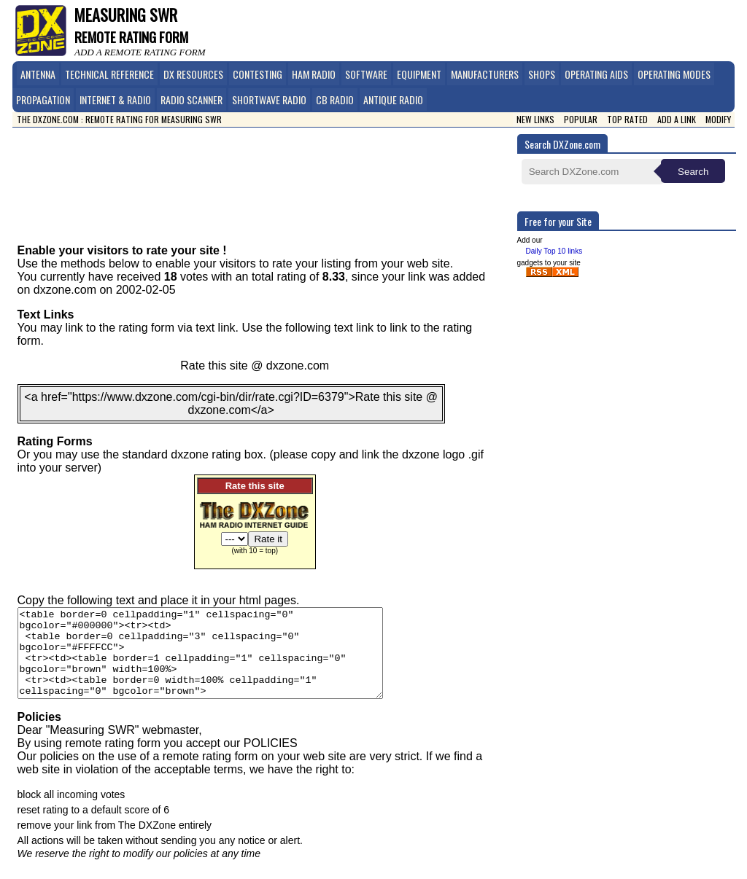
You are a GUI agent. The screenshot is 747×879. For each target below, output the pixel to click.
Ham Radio (314, 74)
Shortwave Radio (269, 99)
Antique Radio (393, 99)
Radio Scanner (191, 99)
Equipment (419, 74)
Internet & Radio (115, 99)
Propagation (43, 99)
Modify (718, 119)
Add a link (676, 119)
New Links (535, 119)
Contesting (257, 74)
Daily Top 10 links (554, 251)
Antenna (37, 74)
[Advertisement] (269, 175)
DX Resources (193, 74)
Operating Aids (596, 74)
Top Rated (627, 119)
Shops (541, 74)
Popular (580, 119)
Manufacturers (485, 74)
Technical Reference (109, 74)
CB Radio (335, 99)
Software (366, 74)
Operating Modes (674, 74)
